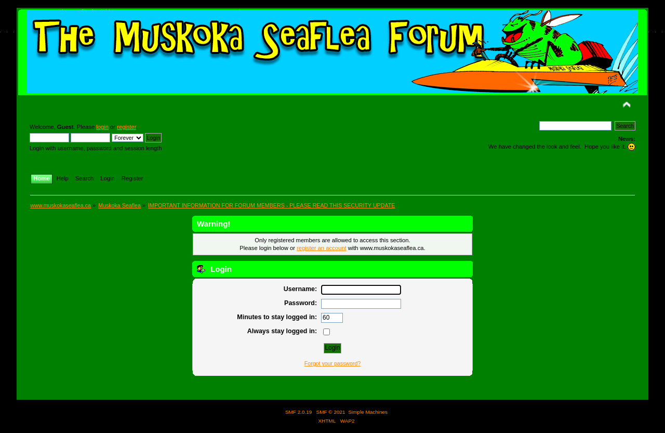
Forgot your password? (332, 363)
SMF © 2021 (330, 412)
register (126, 127)
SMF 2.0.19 (298, 412)
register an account (321, 248)
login (102, 127)
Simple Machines (368, 412)
